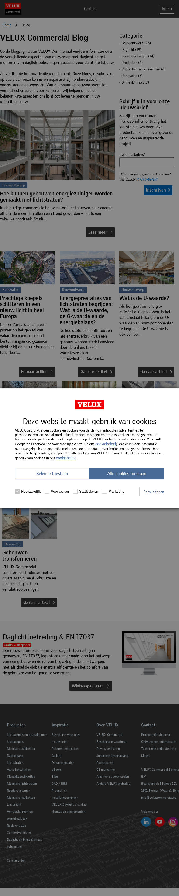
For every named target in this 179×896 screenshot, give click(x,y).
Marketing (113, 491)
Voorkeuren (57, 491)
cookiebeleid (105, 443)
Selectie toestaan (52, 473)
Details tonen (153, 492)
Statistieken (85, 491)
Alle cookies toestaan (126, 473)
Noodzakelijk (28, 491)
